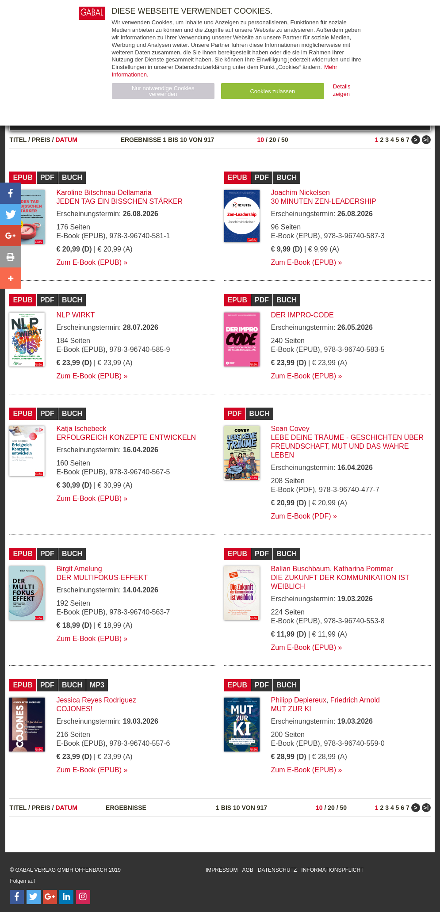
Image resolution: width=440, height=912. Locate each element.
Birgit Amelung (79, 568)
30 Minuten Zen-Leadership (323, 201)
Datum (66, 139)
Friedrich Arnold (355, 700)
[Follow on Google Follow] (50, 897)
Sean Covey (290, 428)
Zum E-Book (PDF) (301, 516)
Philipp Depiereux (298, 700)
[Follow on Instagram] (83, 897)
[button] (10, 193)
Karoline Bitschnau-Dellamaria (103, 192)
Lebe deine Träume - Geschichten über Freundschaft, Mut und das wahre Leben (347, 446)
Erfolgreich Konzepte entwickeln (126, 437)
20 (272, 139)
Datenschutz (277, 870)
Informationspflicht (332, 870)
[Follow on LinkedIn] (66, 897)
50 (284, 139)
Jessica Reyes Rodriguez (96, 700)
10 (260, 139)
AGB (247, 870)
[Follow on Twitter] (34, 897)
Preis (41, 139)
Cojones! (74, 709)
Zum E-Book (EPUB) (89, 262)
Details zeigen (342, 90)
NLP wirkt (75, 315)
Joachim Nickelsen (300, 192)
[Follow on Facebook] (17, 897)
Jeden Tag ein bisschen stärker (119, 201)
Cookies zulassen (272, 91)
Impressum (222, 870)
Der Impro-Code (302, 315)
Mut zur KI (291, 709)
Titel (18, 139)
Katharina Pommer (363, 568)
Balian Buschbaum (300, 568)
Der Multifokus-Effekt (102, 577)
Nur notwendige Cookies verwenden (163, 91)
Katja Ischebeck (81, 428)
